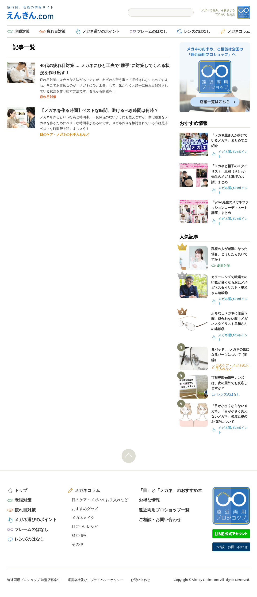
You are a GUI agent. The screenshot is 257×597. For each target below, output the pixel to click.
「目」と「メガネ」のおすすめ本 (170, 490)
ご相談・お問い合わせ (160, 519)
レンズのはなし (197, 31)
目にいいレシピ (85, 527)
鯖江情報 (79, 536)
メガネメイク (83, 518)
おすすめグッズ (85, 509)
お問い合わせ (140, 580)
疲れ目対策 (56, 31)
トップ (21, 490)
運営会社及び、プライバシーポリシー (95, 580)
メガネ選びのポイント (101, 31)
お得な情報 (149, 500)
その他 (77, 544)
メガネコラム (238, 31)
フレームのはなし (152, 31)
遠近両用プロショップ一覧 (164, 510)
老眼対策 (22, 31)
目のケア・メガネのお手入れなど (64, 134)
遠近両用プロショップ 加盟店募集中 (34, 580)
